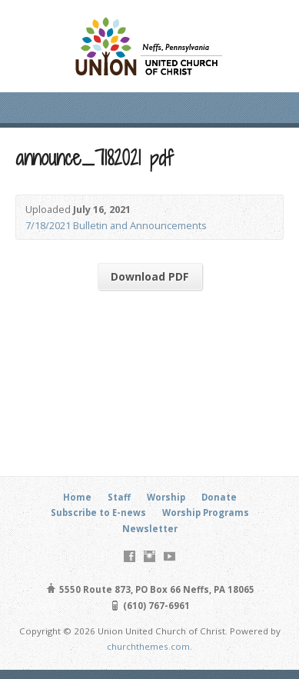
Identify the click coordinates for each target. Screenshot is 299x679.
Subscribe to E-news (98, 512)
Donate (219, 497)
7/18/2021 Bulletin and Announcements (116, 225)
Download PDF (150, 276)
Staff (119, 497)
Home (77, 497)
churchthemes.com (148, 646)
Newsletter (150, 528)
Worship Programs (205, 512)
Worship (166, 497)
